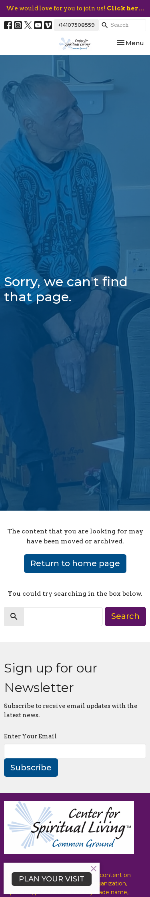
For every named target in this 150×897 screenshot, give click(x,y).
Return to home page (75, 563)
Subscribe (31, 767)
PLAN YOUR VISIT (51, 879)
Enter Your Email (30, 736)
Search (125, 616)
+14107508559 (76, 25)
